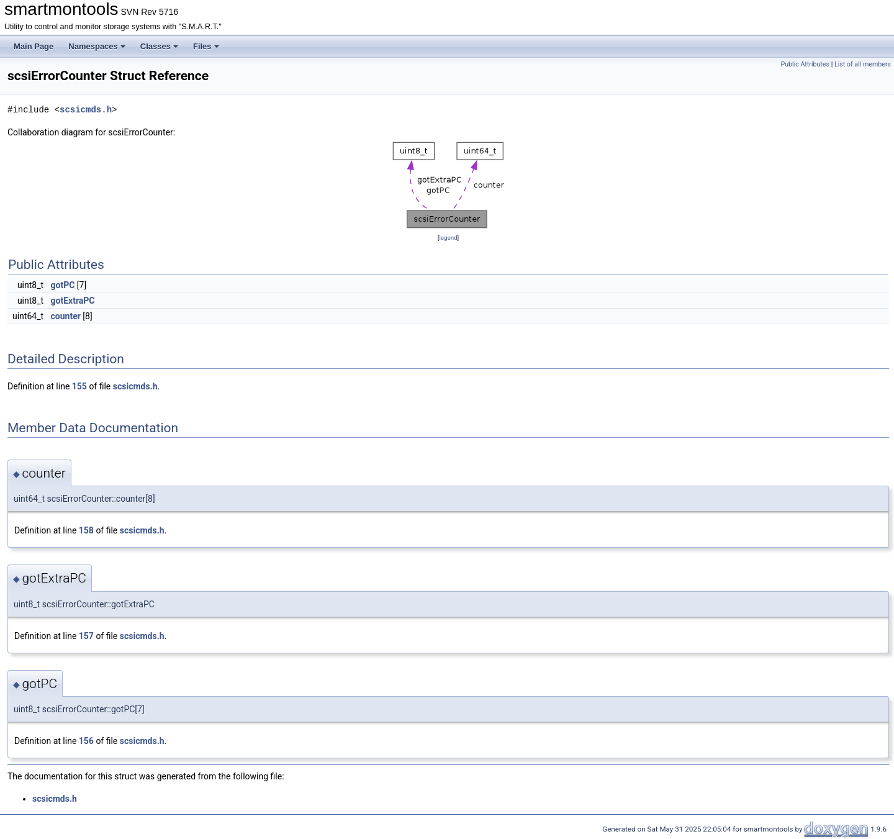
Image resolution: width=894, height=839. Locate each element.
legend (448, 237)
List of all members (862, 64)
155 (79, 386)
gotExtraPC (73, 301)
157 (86, 636)
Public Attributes (804, 64)
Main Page (33, 46)
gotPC (63, 285)
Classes (159, 46)
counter (66, 316)
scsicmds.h (86, 110)
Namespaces (96, 46)
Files (206, 46)
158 (86, 530)
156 (86, 741)
